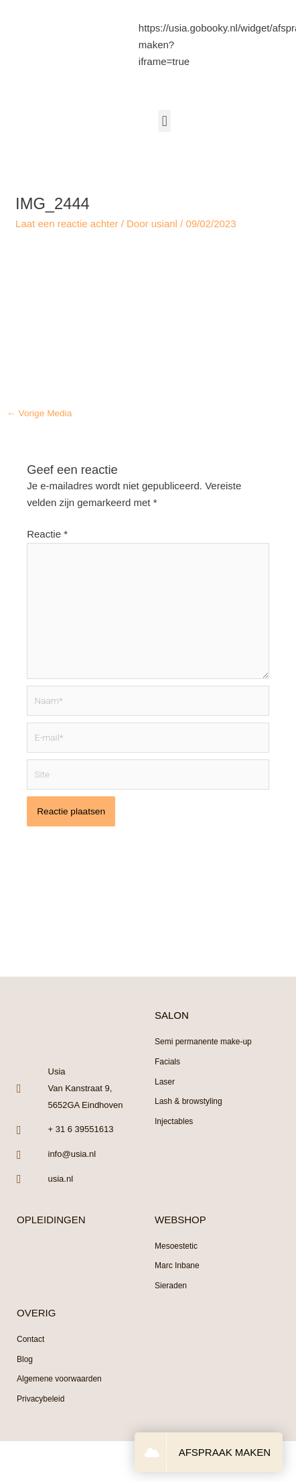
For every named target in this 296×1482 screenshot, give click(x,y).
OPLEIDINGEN (51, 1219)
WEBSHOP (180, 1219)
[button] (164, 121)
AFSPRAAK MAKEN (225, 1452)
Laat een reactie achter (66, 223)
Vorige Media (39, 413)
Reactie (47, 534)
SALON (172, 1015)
